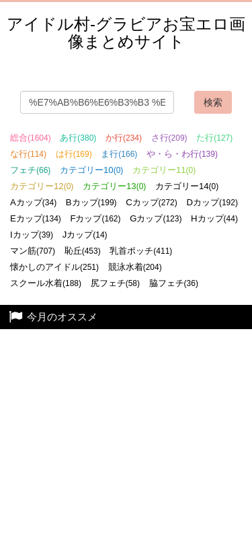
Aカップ (33, 202)
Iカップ (31, 235)
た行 (214, 138)
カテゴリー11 (164, 170)
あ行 (78, 138)
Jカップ (85, 235)
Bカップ (91, 202)
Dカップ (212, 202)
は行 (74, 154)
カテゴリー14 (186, 186)
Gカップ (155, 218)
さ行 (169, 138)
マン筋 (32, 251)
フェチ (30, 170)
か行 (124, 138)
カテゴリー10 (91, 170)
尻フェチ (115, 283)
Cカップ (151, 202)
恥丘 (83, 251)
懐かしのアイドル (54, 267)
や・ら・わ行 (182, 154)
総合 (30, 138)
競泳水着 (135, 267)
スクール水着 (45, 283)
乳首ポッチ (141, 251)
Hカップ (214, 218)
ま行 (119, 154)
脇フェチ (173, 283)
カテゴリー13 (114, 186)
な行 (28, 154)
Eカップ (35, 218)
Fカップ (95, 218)
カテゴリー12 (41, 186)
